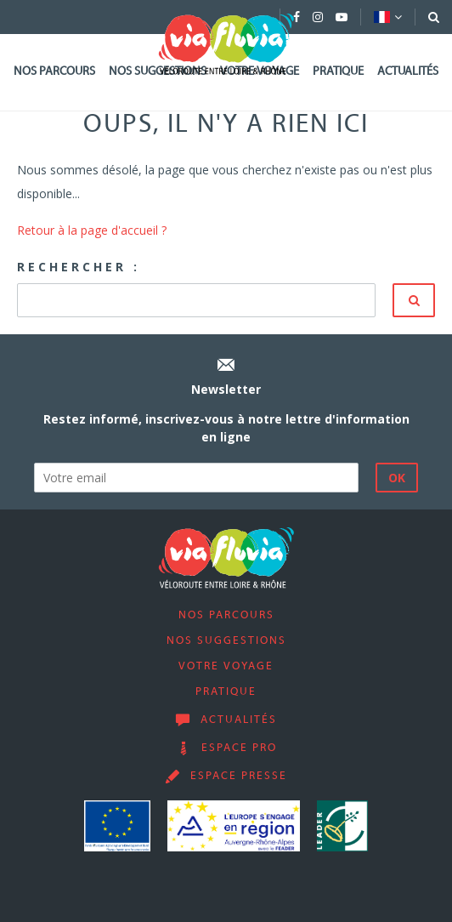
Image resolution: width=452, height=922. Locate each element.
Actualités (407, 71)
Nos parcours (54, 71)
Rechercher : (78, 267)
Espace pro (239, 748)
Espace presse (238, 777)
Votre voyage (226, 667)
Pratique (338, 71)
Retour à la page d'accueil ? (92, 230)
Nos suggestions (226, 641)
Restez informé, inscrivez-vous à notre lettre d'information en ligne (226, 428)
